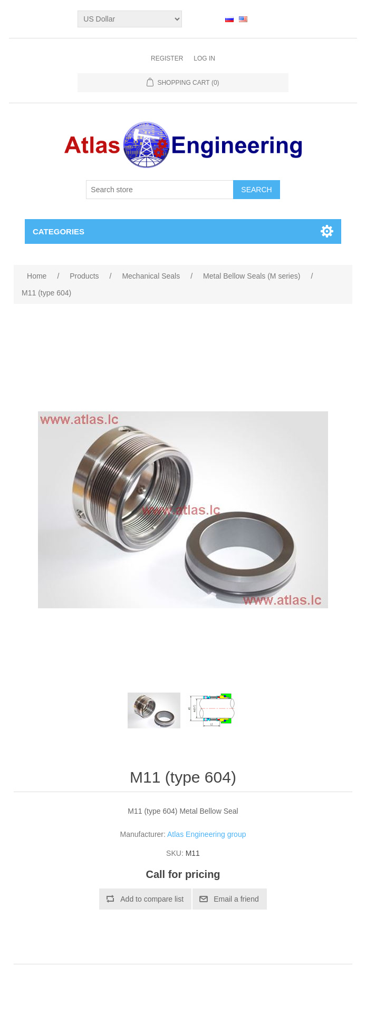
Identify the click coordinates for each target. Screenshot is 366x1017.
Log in (204, 58)
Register (167, 58)
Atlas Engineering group (206, 834)
